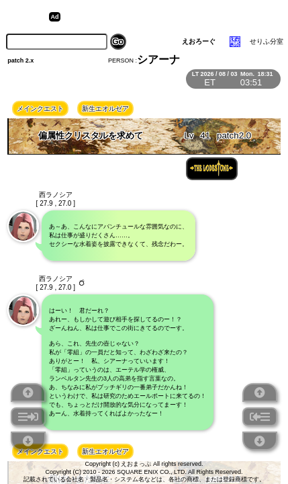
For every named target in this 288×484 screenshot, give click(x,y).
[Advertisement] (167, 17)
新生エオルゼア (105, 108)
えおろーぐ (198, 41)
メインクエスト (40, 108)
